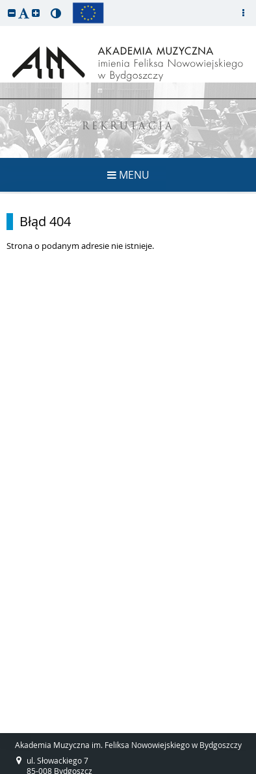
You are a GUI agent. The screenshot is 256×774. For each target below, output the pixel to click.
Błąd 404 (45, 221)
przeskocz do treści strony (3, 3)
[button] (12, 12)
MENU (128, 175)
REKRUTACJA (128, 127)
